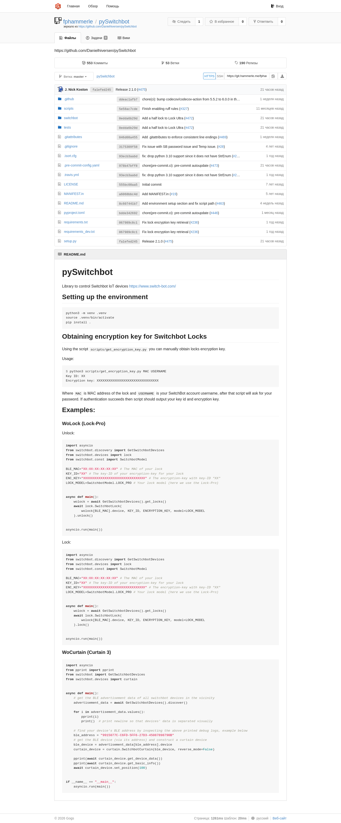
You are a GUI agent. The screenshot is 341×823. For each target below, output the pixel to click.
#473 (214, 165)
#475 (141, 89)
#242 (236, 156)
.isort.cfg (70, 156)
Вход (277, 6)
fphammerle (78, 21)
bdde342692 (128, 213)
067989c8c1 (128, 223)
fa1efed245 (102, 90)
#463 (220, 203)
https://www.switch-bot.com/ (152, 286)
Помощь (112, 6)
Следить (181, 21)
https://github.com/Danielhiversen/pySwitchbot (108, 26)
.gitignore (71, 146)
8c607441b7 (128, 204)
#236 (194, 222)
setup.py (70, 241)
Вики (123, 38)
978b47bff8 (128, 166)
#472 (189, 118)
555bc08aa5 (128, 185)
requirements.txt (76, 222)
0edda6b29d (128, 118)
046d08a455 (128, 137)
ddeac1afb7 (128, 99)
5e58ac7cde (128, 109)
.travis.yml (71, 175)
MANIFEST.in (74, 194)
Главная (73, 6)
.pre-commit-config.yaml (81, 165)
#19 (173, 194)
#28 (221, 146)
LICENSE (71, 184)
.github (69, 99)
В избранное (221, 21)
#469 (222, 137)
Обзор (93, 6)
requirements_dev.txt (79, 232)
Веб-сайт (280, 818)
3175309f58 (128, 147)
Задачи (97, 38)
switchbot (71, 118)
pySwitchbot (114, 21)
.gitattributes (73, 137)
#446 (214, 213)
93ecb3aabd (128, 156)
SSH (220, 76)
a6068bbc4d (128, 194)
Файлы (67, 38)
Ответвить (263, 21)
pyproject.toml (74, 213)
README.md (74, 203)
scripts (68, 108)
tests (67, 127)
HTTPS (209, 76)
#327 (184, 109)
